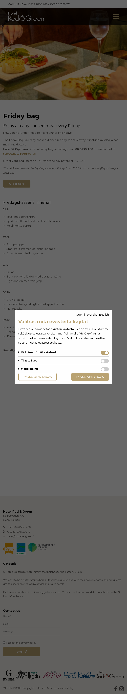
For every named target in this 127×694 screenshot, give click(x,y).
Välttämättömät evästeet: (39, 352)
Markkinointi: (30, 368)
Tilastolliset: (29, 360)
